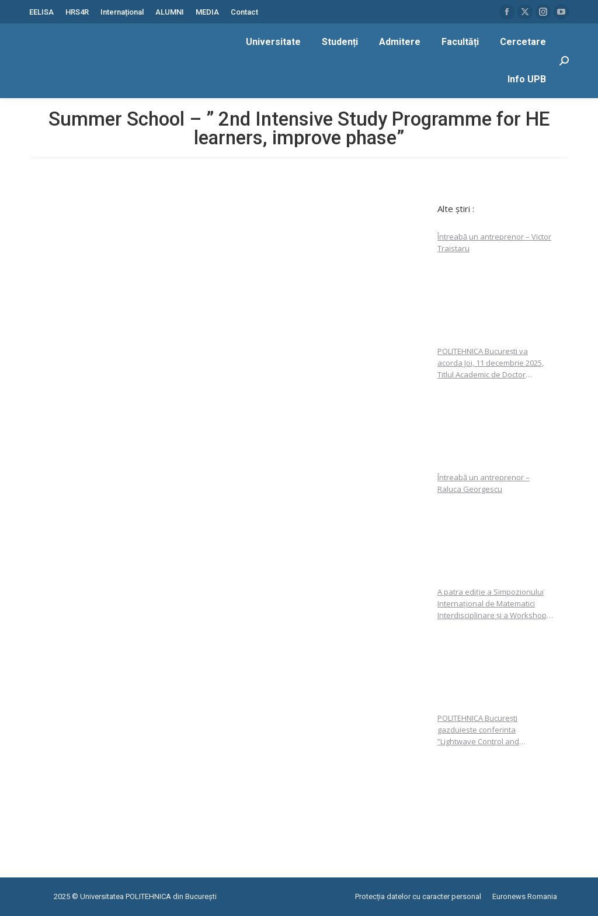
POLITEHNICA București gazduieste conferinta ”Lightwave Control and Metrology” (478, 730)
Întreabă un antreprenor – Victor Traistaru (494, 242)
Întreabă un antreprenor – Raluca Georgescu (483, 483)
